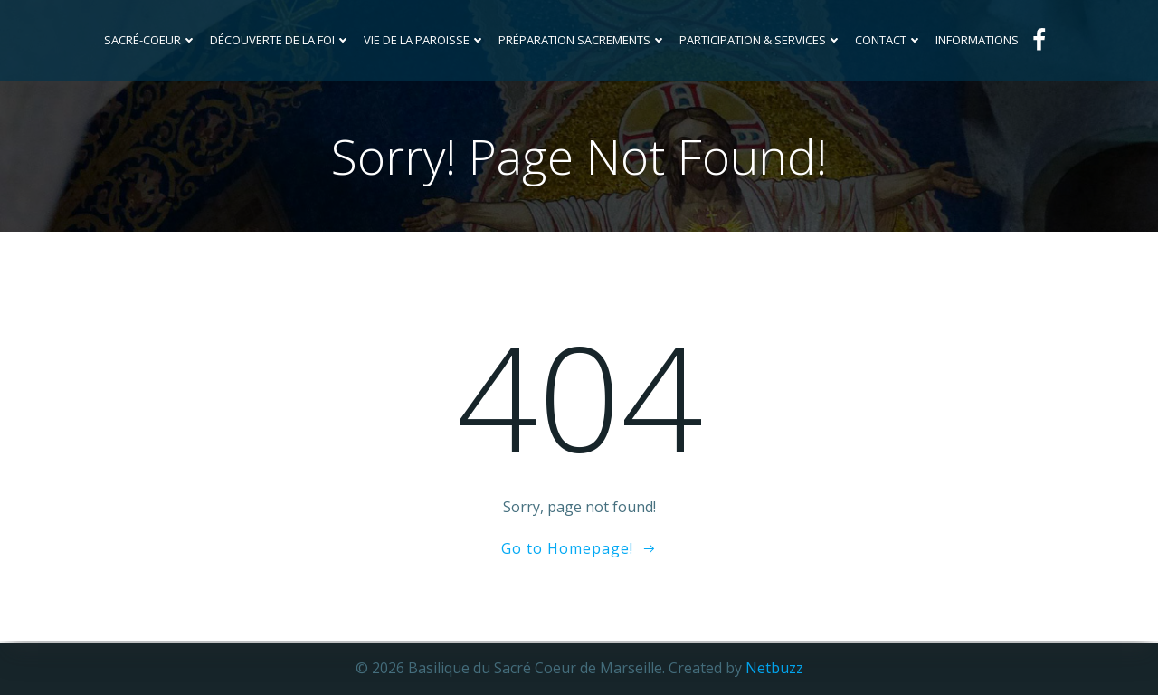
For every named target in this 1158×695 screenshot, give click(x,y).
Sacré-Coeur (151, 40)
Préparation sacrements (583, 40)
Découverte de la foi (281, 40)
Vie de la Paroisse (426, 40)
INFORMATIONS (978, 40)
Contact (890, 40)
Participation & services (761, 40)
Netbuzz (774, 668)
